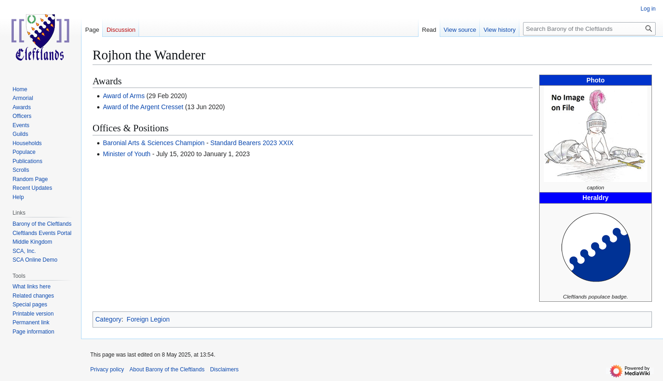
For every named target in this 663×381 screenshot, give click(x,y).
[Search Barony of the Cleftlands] (589, 28)
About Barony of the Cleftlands (166, 369)
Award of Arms (124, 96)
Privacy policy (107, 369)
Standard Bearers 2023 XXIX (252, 143)
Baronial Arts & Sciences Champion (153, 143)
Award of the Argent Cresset (143, 107)
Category (108, 319)
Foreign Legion (148, 319)
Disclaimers (224, 369)
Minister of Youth (127, 154)
